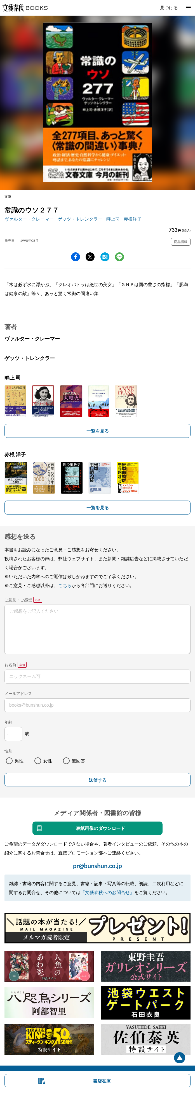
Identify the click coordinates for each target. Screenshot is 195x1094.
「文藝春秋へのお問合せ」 (107, 892)
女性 (47, 760)
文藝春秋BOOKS (25, 7)
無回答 (78, 760)
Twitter (90, 256)
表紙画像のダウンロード (100, 828)
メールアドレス (18, 693)
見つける (169, 7)
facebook (75, 256)
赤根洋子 (133, 218)
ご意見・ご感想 (18, 599)
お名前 (10, 664)
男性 (19, 760)
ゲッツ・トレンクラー (80, 218)
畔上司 (113, 218)
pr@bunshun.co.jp (97, 866)
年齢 (8, 722)
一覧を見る (97, 430)
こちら (65, 585)
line (119, 256)
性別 (8, 750)
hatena (104, 256)
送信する (98, 780)
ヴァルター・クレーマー (29, 218)
